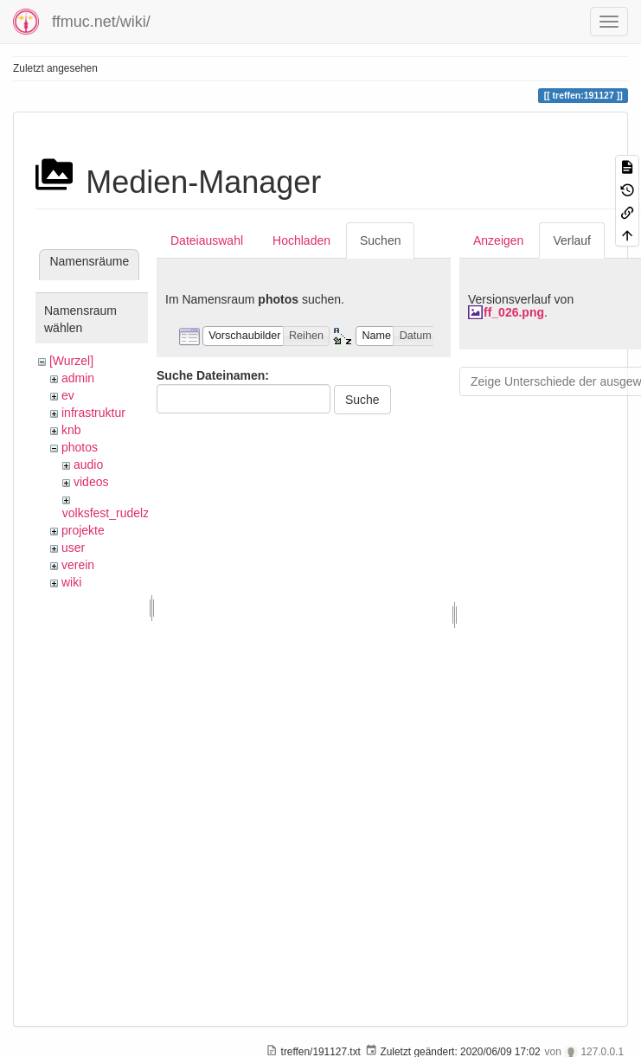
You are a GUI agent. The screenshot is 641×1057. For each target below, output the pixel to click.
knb (71, 430)
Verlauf (572, 240)
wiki (71, 582)
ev (67, 395)
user (73, 547)
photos (79, 447)
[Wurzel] (71, 361)
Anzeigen (498, 240)
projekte (83, 530)
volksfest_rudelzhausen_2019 (142, 513)
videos (91, 482)
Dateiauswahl (206, 240)
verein (77, 565)
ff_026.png (514, 312)
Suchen (380, 240)
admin (77, 378)
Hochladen (301, 240)
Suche (362, 400)
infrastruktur (93, 413)
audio (88, 464)
